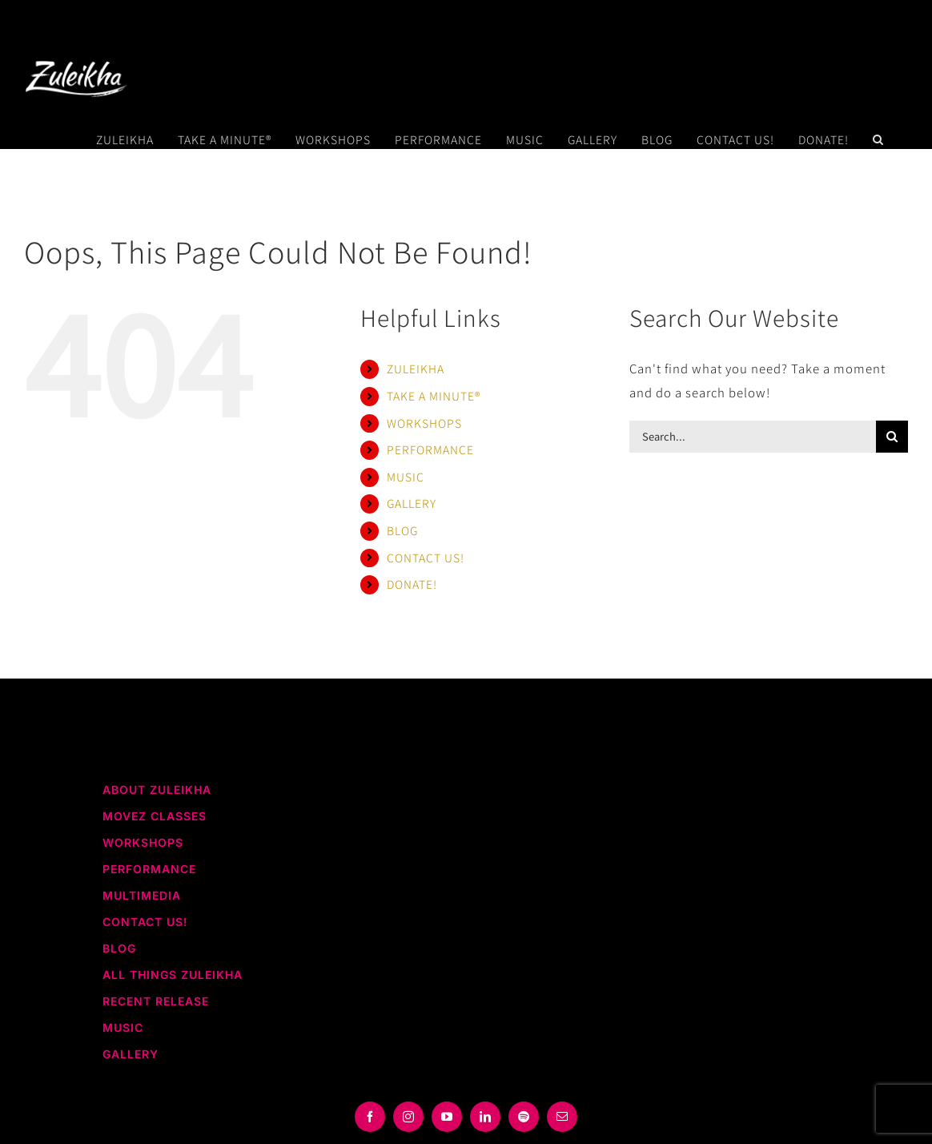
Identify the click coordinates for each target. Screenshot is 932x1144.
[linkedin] (485, 1117)
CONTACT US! (425, 558)
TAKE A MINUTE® (433, 396)
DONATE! (412, 584)
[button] (878, 139)
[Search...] (752, 437)
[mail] (562, 1117)
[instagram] (408, 1117)
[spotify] (523, 1117)
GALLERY (411, 503)
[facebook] (370, 1117)
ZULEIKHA (415, 369)
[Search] (892, 437)
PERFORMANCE (430, 449)
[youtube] (447, 1117)
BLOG (402, 530)
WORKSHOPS (424, 423)
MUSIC (405, 477)
